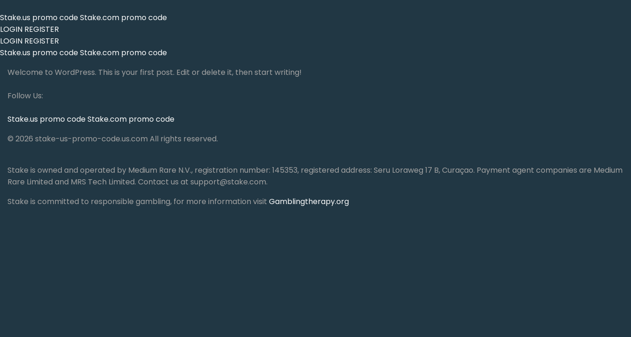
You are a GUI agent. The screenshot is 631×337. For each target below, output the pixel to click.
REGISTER (41, 29)
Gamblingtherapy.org (309, 201)
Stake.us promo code (40, 17)
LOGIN (11, 29)
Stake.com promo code (123, 17)
